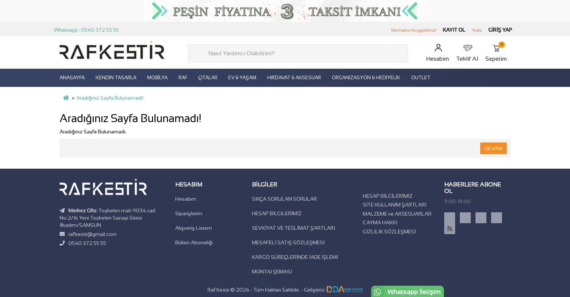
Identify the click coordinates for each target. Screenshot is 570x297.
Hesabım (185, 199)
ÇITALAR (207, 77)
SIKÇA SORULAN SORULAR (284, 199)
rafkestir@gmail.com (92, 234)
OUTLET (420, 77)
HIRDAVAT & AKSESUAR (294, 77)
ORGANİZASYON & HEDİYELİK (366, 77)
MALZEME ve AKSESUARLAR (397, 214)
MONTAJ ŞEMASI (272, 271)
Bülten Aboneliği (194, 242)
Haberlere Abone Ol (472, 187)
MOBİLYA (157, 77)
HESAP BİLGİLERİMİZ (277, 213)
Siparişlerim (188, 213)
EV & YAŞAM (242, 77)
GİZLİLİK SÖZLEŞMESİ (389, 231)
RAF (182, 77)
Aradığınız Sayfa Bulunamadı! (109, 98)
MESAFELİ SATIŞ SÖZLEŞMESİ (288, 242)
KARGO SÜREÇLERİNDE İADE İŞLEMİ (295, 257)
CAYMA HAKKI (380, 222)
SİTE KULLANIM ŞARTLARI (394, 205)
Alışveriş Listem (193, 228)
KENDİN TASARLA (116, 77)
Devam (493, 148)
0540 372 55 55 (87, 243)
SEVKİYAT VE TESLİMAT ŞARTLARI (293, 228)
